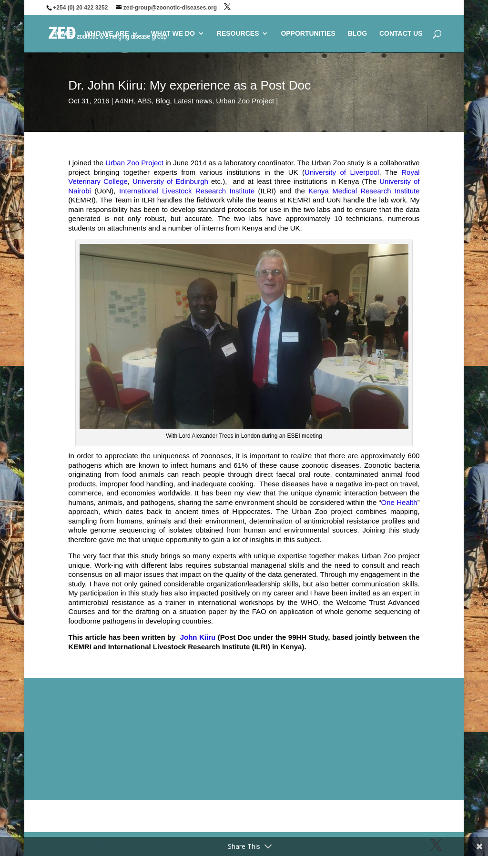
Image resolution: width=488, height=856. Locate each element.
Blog (163, 101)
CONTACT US (401, 33)
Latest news (193, 101)
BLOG (357, 33)
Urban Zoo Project (245, 101)
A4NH (124, 101)
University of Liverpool (342, 172)
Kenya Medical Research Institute (363, 191)
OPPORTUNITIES (308, 33)
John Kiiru (199, 637)
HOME (62, 33)
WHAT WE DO (173, 33)
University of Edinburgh (170, 181)
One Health (399, 502)
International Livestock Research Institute (185, 191)
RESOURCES (238, 33)
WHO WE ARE (106, 33)
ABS (144, 101)
